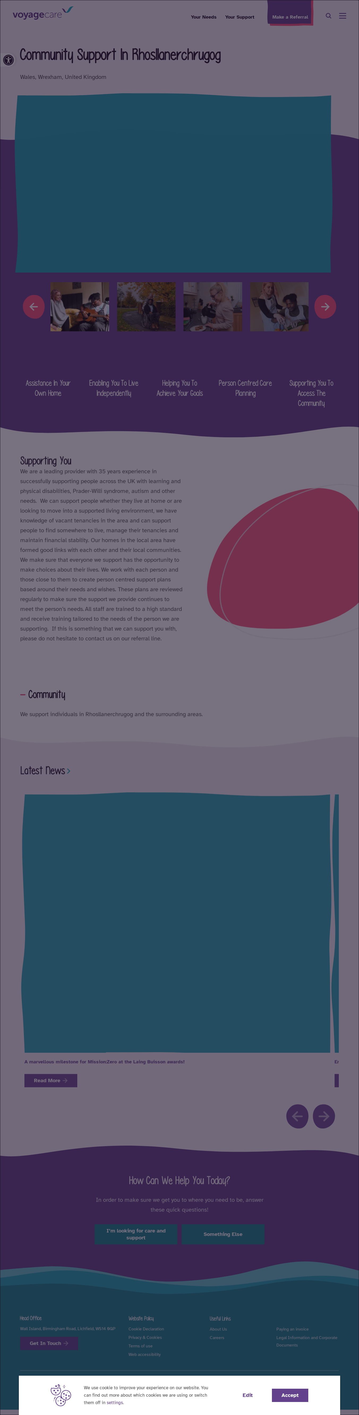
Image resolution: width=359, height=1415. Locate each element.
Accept (290, 1395)
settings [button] (115, 1402)
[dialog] (179, 707)
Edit (248, 1395)
